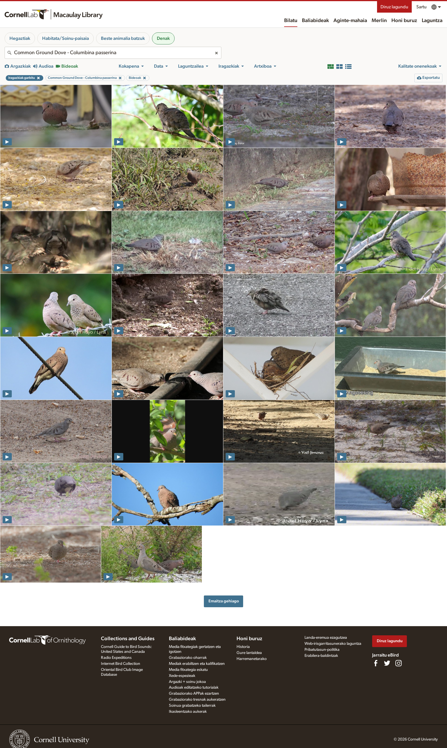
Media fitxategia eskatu (188, 670)
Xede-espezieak (182, 676)
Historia (243, 647)
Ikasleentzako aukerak (188, 712)
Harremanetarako (252, 659)
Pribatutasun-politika (321, 650)
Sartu (421, 7)
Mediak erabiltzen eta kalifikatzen (197, 664)
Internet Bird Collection (120, 664)
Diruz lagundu (394, 7)
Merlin (379, 20)
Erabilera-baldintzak (321, 656)
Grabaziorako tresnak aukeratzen (197, 700)
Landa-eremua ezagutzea (325, 638)
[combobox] (113, 52)
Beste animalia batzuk (123, 38)
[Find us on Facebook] (375, 663)
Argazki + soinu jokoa (187, 682)
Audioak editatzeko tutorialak (193, 687)
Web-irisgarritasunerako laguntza (332, 644)
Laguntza (432, 20)
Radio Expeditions (116, 658)
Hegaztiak (19, 38)
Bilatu (290, 20)
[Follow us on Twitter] (387, 663)
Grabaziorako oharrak (188, 658)
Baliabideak (315, 20)
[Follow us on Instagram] (398, 663)
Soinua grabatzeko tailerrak (192, 706)
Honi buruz (404, 20)
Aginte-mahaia (350, 20)
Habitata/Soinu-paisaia (65, 38)
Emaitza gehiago (223, 601)
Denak (163, 38)
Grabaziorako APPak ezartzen (194, 694)
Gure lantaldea (249, 653)
